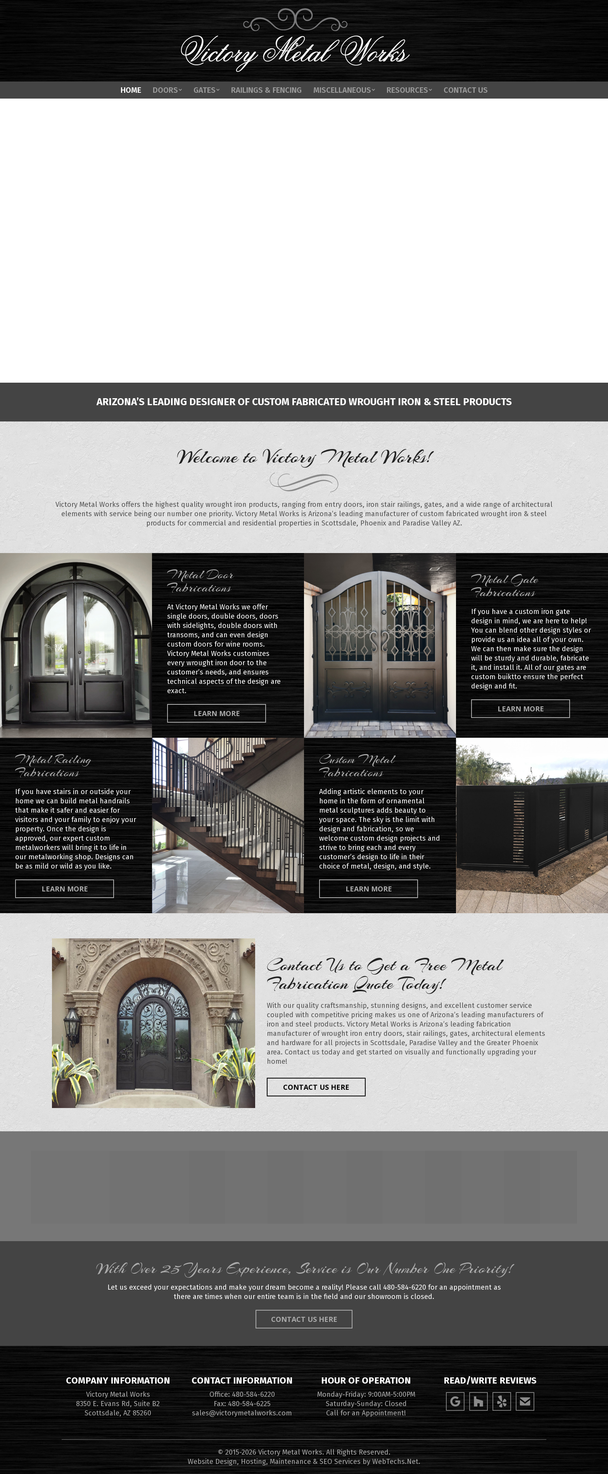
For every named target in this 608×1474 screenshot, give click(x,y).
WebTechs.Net (395, 1461)
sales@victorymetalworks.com (242, 1413)
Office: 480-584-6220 (242, 1394)
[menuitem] (131, 105)
